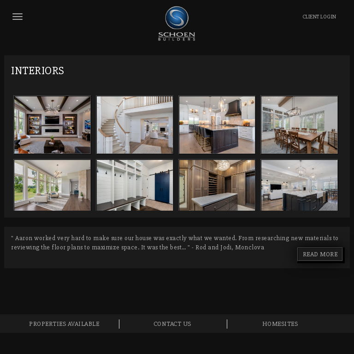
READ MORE (320, 254)
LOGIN (319, 16)
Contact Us (172, 324)
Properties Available (64, 324)
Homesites (280, 324)
